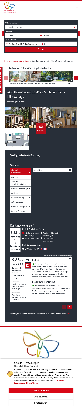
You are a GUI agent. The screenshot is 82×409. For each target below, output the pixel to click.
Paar (32, 238)
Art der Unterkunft (10, 40)
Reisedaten (8, 31)
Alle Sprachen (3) (33, 249)
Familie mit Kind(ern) (51, 234)
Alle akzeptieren (41, 390)
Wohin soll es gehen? (11, 23)
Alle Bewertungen (32, 234)
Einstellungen (41, 402)
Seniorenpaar (48, 239)
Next (76, 78)
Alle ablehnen (41, 396)
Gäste (42, 40)
